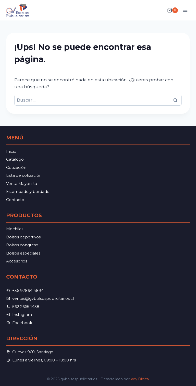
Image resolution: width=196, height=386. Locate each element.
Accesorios (16, 261)
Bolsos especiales (23, 253)
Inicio (11, 151)
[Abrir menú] (185, 10)
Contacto (15, 199)
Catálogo (15, 159)
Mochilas (14, 228)
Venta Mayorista (21, 183)
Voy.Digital (140, 379)
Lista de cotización (24, 175)
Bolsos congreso (22, 244)
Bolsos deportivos (23, 237)
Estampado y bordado (28, 191)
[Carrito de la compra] (172, 10)
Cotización (16, 167)
